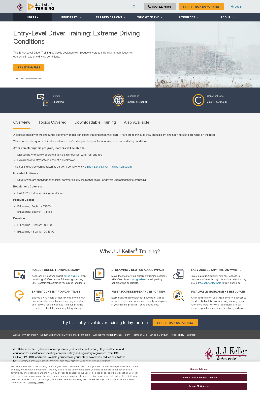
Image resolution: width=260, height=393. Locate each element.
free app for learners (209, 282)
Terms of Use (139, 334)
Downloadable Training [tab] (95, 122)
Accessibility (177, 334)
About (16, 334)
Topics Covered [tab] (52, 122)
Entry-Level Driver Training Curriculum (109, 166)
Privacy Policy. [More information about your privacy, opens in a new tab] (36, 382)
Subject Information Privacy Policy (111, 334)
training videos (138, 279)
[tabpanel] (130, 183)
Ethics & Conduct (159, 334)
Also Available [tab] (136, 122)
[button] (71, 17)
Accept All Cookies (199, 386)
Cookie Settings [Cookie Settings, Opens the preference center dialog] (199, 369)
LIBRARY (32, 17)
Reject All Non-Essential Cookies (199, 377)
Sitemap (191, 334)
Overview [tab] (21, 122)
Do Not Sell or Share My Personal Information (65, 334)
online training (71, 275)
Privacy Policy (30, 334)
